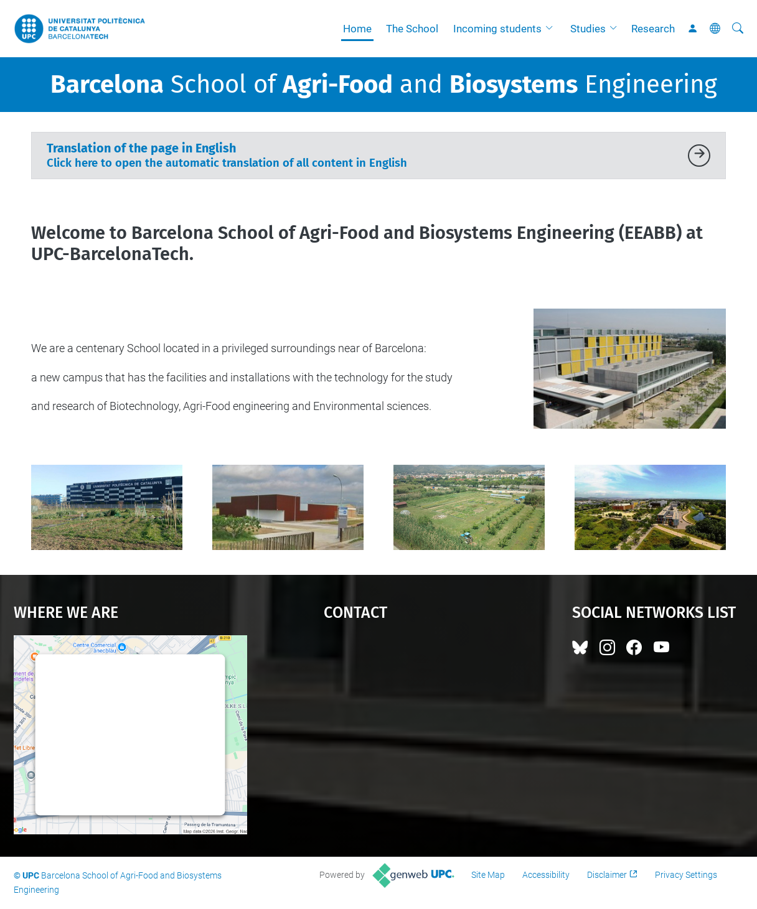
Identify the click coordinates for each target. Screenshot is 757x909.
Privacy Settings (686, 875)
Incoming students (497, 28)
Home (357, 28)
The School (412, 28)
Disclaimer (607, 875)
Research (653, 28)
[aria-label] (737, 28)
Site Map (488, 875)
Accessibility (546, 875)
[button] (552, 28)
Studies (588, 28)
